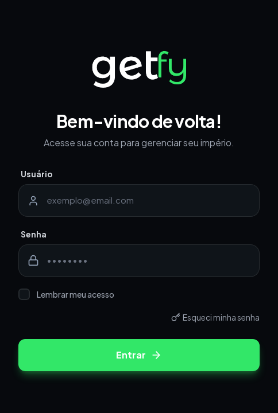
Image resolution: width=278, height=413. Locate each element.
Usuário (37, 174)
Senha (34, 234)
